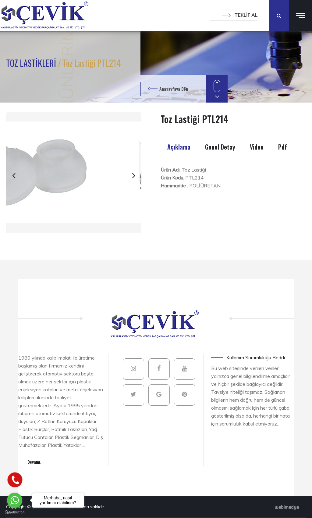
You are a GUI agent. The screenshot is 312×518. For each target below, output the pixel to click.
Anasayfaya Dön (173, 88)
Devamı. (34, 461)
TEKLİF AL (239, 15)
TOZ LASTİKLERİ (32, 63)
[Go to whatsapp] (14, 500)
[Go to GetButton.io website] (14, 512)
